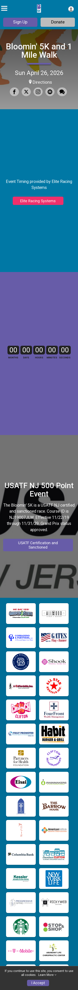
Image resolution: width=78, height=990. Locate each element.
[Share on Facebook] (14, 91)
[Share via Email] (49, 91)
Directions (42, 82)
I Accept (38, 983)
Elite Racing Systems (38, 218)
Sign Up (20, 22)
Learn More (46, 975)
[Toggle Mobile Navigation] (4, 8)
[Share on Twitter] (26, 91)
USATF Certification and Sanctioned (38, 633)
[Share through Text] (62, 91)
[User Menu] (71, 9)
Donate (58, 22)
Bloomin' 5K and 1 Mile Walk (39, 51)
